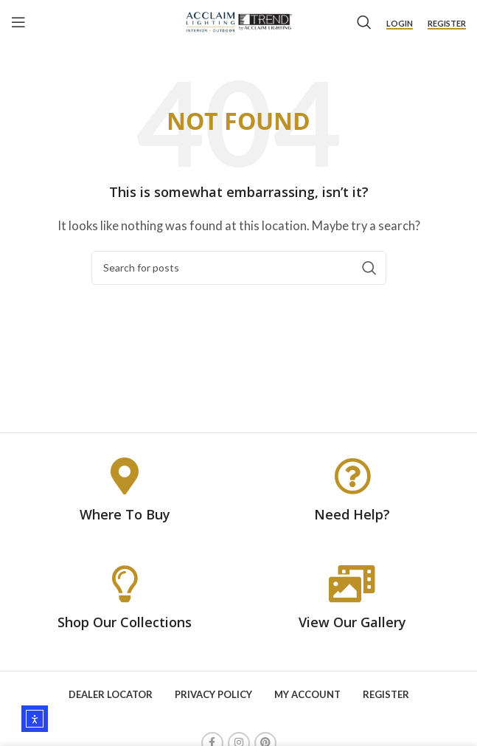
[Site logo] (238, 20)
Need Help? (352, 514)
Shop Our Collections (125, 622)
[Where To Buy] (124, 475)
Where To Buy (125, 514)
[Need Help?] (352, 475)
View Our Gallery (352, 622)
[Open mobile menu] (18, 22)
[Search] (364, 22)
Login (399, 23)
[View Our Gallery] (352, 583)
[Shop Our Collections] (124, 583)
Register (447, 23)
